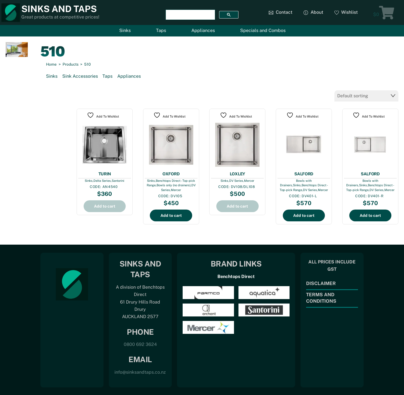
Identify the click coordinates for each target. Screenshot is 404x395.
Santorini (118, 180)
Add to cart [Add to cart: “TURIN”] (104, 205)
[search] (189, 14)
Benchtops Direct (236, 276)
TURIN (104, 173)
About (313, 12)
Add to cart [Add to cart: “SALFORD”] (304, 215)
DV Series (236, 180)
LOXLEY (237, 173)
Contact (280, 12)
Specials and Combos (263, 30)
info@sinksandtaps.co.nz (140, 371)
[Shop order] (366, 95)
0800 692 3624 (140, 343)
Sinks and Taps (59, 9)
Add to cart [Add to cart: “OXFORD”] (171, 215)
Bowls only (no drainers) (173, 184)
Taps (161, 30)
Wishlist (346, 12)
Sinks (125, 30)
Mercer (176, 189)
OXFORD (171, 173)
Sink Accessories (80, 76)
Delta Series (102, 180)
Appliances (203, 30)
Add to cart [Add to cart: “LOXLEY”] (237, 205)
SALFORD (303, 173)
